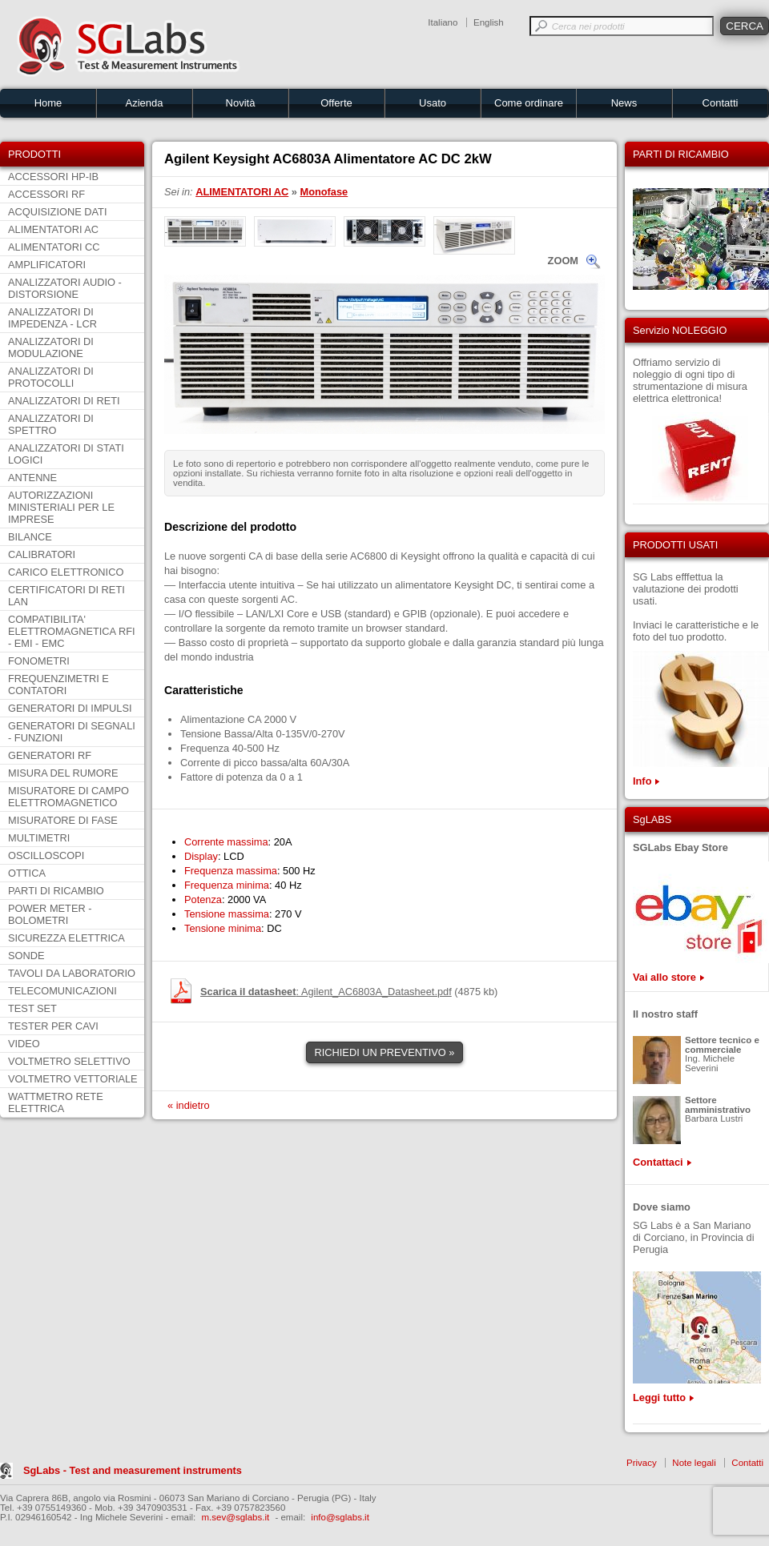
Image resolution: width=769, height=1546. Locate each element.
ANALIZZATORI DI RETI (64, 401)
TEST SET (32, 1008)
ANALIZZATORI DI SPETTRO (51, 424)
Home (48, 103)
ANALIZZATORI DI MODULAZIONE (51, 347)
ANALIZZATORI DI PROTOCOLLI (51, 377)
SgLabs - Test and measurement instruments (132, 1470)
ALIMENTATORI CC (53, 247)
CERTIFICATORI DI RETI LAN (66, 596)
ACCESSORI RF (46, 194)
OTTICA (27, 873)
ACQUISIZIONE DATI (57, 212)
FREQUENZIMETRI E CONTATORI (58, 685)
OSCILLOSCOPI (46, 855)
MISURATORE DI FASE (63, 820)
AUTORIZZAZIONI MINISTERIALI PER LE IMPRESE (61, 507)
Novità (241, 103)
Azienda (144, 103)
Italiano (442, 22)
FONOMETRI (39, 661)
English (488, 22)
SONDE (26, 956)
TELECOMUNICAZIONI (62, 991)
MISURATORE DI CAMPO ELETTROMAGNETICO (68, 797)
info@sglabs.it (340, 1517)
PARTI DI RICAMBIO (56, 891)
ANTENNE (32, 478)
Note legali (693, 1463)
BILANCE (30, 537)
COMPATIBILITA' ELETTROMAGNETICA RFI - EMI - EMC (71, 631)
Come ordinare (528, 103)
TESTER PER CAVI (53, 1026)
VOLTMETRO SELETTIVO (69, 1061)
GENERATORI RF (49, 755)
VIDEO (24, 1044)
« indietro (188, 1105)
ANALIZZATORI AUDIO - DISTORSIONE (65, 288)
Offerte (336, 103)
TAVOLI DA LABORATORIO (71, 973)
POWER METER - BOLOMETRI (50, 914)
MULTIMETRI (39, 838)
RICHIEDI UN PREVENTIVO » (385, 1052)
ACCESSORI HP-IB (53, 177)
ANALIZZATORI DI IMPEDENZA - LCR (52, 318)
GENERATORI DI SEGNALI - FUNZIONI (71, 732)
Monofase (324, 192)
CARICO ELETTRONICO (65, 572)
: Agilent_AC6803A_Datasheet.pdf (326, 992)
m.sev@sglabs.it (236, 1517)
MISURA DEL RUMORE (63, 773)
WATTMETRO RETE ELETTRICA (55, 1102)
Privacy (641, 1463)
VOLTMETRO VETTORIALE (73, 1079)
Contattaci (658, 1162)
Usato (432, 103)
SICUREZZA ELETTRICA (66, 938)
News (624, 103)
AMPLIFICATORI (47, 265)
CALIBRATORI (41, 554)
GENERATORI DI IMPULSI (70, 708)
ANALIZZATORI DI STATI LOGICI (66, 454)
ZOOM (563, 261)
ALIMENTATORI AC (53, 229)
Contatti (721, 103)
